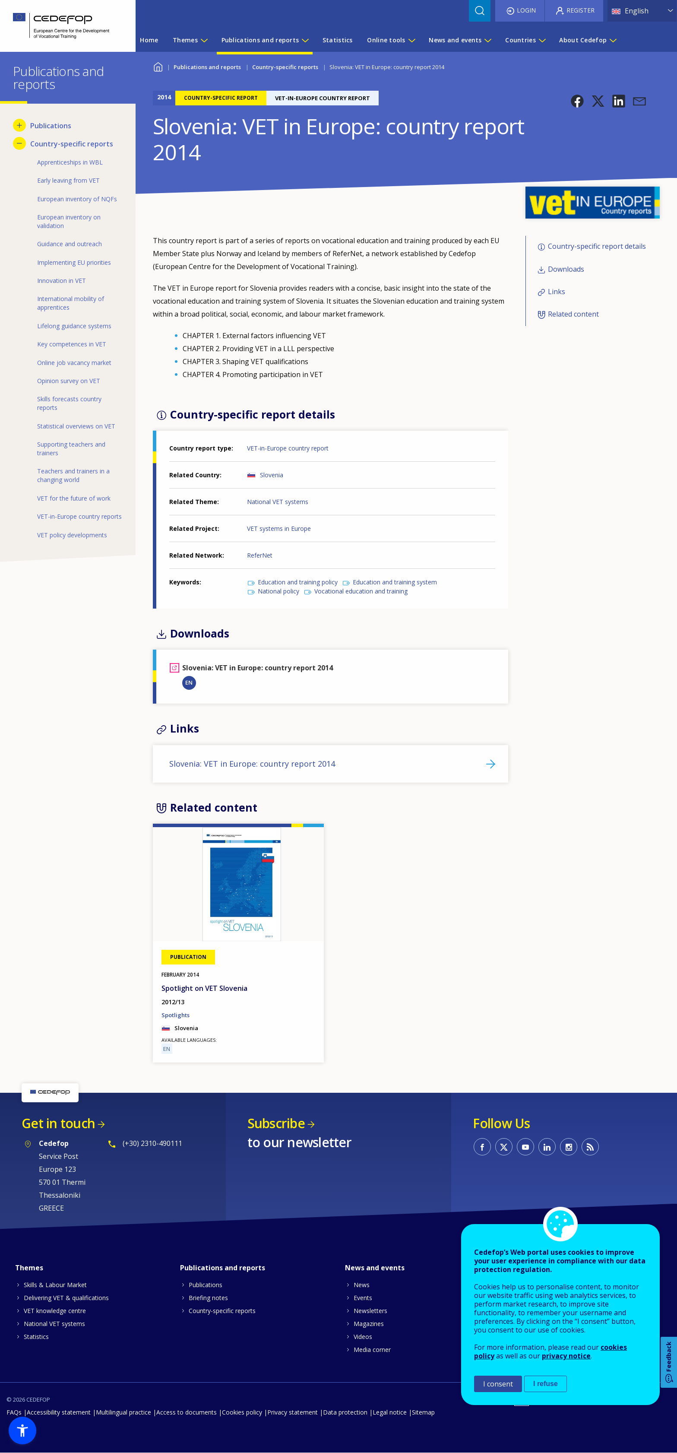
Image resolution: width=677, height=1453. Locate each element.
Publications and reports (207, 67)
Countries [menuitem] (520, 40)
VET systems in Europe (279, 528)
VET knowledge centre (55, 1311)
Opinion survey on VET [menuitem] (68, 381)
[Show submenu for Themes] (204, 40)
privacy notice (566, 1356)
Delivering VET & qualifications (66, 1298)
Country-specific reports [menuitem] (71, 144)
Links (556, 291)
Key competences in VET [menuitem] (71, 344)
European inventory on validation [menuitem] (69, 221)
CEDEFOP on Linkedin (547, 1146)
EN (189, 682)
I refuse (545, 1383)
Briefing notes (208, 1298)
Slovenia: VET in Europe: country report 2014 (252, 763)
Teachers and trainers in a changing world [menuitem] (73, 475)
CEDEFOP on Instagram (568, 1146)
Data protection (345, 1412)
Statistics (36, 1336)
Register (580, 10)
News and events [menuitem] (455, 40)
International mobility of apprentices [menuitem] (70, 303)
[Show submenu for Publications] (19, 125)
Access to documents (186, 1412)
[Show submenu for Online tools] (411, 40)
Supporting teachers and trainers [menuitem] (71, 448)
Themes (29, 1267)
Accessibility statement (59, 1412)
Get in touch (58, 1123)
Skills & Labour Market (55, 1285)
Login (526, 10)
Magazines (369, 1324)
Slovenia (271, 475)
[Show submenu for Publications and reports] (305, 40)
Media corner (372, 1349)
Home (158, 65)
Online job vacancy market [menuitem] (74, 362)
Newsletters (370, 1311)
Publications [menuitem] (50, 125)
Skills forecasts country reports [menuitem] (69, 403)
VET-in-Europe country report (288, 448)
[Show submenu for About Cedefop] (612, 40)
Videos (363, 1336)
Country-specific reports (285, 67)
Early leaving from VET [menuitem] (68, 180)
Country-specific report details (597, 246)
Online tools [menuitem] (386, 40)
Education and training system (395, 582)
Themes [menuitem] (185, 40)
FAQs (14, 1412)
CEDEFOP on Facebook (482, 1146)
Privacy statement (292, 1412)
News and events (375, 1267)
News (362, 1285)
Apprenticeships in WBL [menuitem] (70, 162)
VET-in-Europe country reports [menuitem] (79, 516)
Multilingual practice (123, 1412)
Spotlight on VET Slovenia (204, 988)
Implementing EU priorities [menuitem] (74, 262)
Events (363, 1298)
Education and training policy (298, 582)
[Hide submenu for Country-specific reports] (19, 143)
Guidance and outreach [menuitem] (69, 244)
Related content (573, 314)
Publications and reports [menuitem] (260, 40)
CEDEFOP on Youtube (525, 1146)
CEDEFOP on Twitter (503, 1146)
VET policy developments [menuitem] (72, 535)
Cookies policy (242, 1412)
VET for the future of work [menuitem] (74, 498)
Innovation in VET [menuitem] (61, 280)
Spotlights (175, 1015)
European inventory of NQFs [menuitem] (77, 199)
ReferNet (259, 555)
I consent (498, 1384)
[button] (577, 101)
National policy (278, 591)
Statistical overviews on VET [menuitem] (76, 426)
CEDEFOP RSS (590, 1146)
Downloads (566, 269)
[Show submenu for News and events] (487, 40)
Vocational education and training (361, 591)
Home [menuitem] (149, 40)
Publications (205, 1285)
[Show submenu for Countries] (542, 40)
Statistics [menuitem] (338, 40)
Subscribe (276, 1123)
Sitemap (423, 1412)
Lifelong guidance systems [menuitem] (74, 326)
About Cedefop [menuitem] (583, 40)
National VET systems (277, 502)
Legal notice (390, 1412)
